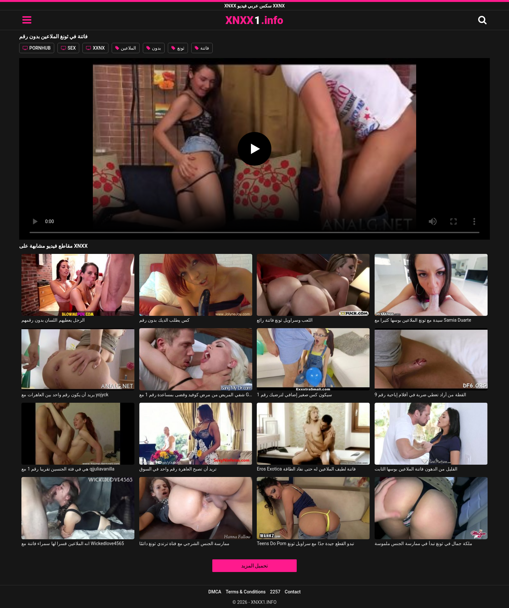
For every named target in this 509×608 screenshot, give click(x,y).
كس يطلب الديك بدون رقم (164, 320)
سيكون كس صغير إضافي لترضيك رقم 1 (294, 394)
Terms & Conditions (246, 591)
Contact (293, 591)
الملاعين (125, 48)
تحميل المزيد (254, 566)
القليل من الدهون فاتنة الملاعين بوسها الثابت (416, 468)
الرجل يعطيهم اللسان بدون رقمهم (53, 320)
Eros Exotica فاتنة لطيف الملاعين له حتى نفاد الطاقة (306, 468)
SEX (68, 48)
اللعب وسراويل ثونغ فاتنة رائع (285, 320)
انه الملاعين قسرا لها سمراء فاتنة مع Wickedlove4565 (72, 543)
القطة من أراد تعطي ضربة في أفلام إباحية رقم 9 (420, 394)
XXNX (95, 48)
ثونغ (177, 48)
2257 (275, 591)
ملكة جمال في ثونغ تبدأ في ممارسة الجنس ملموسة (423, 543)
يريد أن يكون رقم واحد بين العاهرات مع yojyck (64, 394)
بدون (153, 48)
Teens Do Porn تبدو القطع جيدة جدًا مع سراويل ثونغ (305, 543)
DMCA (214, 591)
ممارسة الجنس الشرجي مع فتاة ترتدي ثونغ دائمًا (184, 543)
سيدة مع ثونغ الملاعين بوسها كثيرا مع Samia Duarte (423, 320)
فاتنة (202, 48)
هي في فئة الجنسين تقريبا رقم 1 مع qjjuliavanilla (67, 468)
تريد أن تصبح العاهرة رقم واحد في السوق (178, 468)
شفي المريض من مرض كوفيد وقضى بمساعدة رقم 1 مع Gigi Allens (195, 394)
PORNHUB (37, 48)
